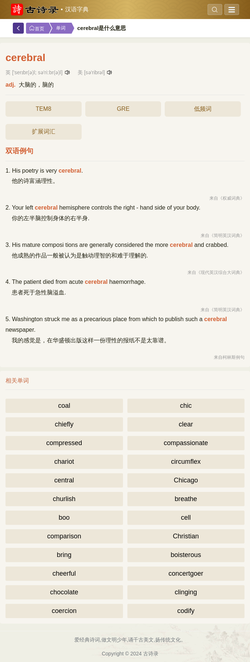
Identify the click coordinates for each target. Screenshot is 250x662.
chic (186, 405)
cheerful (64, 573)
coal (64, 405)
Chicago (186, 480)
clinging (186, 592)
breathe (186, 499)
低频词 (203, 109)
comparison (64, 536)
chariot (64, 461)
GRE (123, 109)
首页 (36, 28)
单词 (61, 28)
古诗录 (150, 654)
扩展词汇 (43, 131)
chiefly (64, 424)
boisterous (186, 554)
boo (64, 517)
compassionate (186, 443)
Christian (186, 536)
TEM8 (43, 109)
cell (186, 517)
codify (185, 610)
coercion (64, 610)
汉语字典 (77, 9)
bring (64, 554)
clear (186, 424)
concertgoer (185, 573)
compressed (64, 443)
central (64, 480)
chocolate (64, 592)
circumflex (186, 461)
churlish (64, 499)
